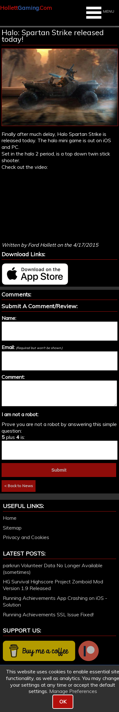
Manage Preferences (73, 691)
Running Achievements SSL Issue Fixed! (48, 614)
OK (62, 701)
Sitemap (12, 527)
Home (10, 518)
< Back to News (18, 485)
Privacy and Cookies (26, 537)
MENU (99, 13)
